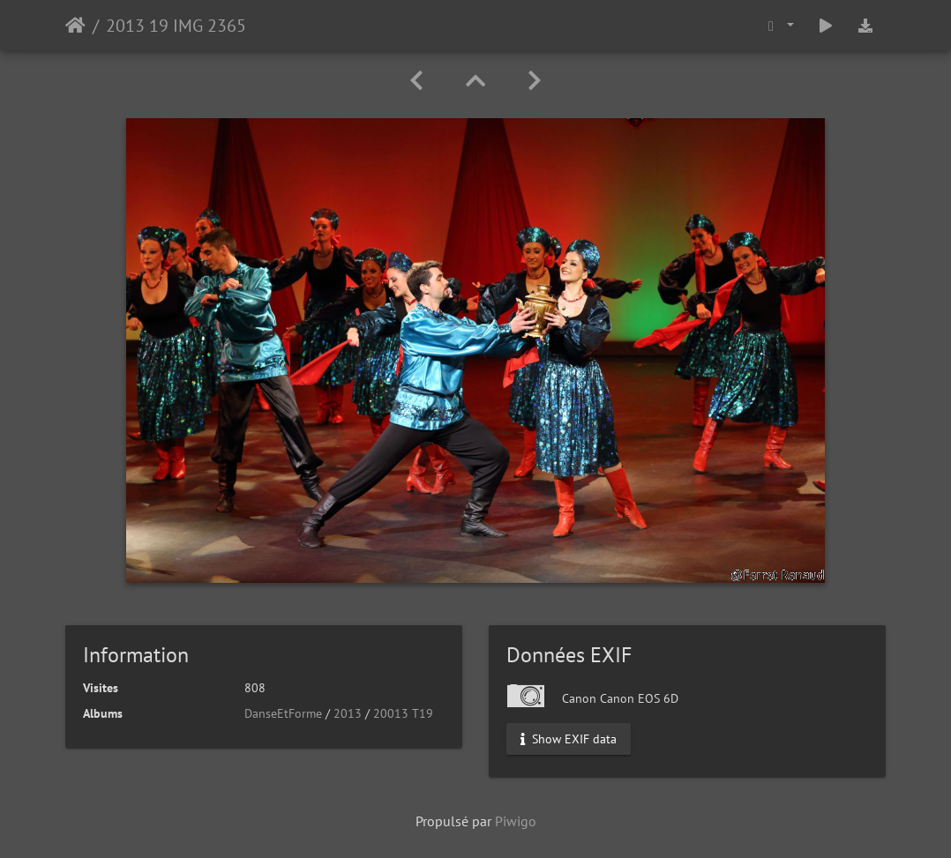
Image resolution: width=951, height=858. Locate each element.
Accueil (75, 25)
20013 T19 (403, 713)
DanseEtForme (283, 713)
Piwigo (515, 821)
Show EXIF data (568, 739)
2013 (347, 713)
